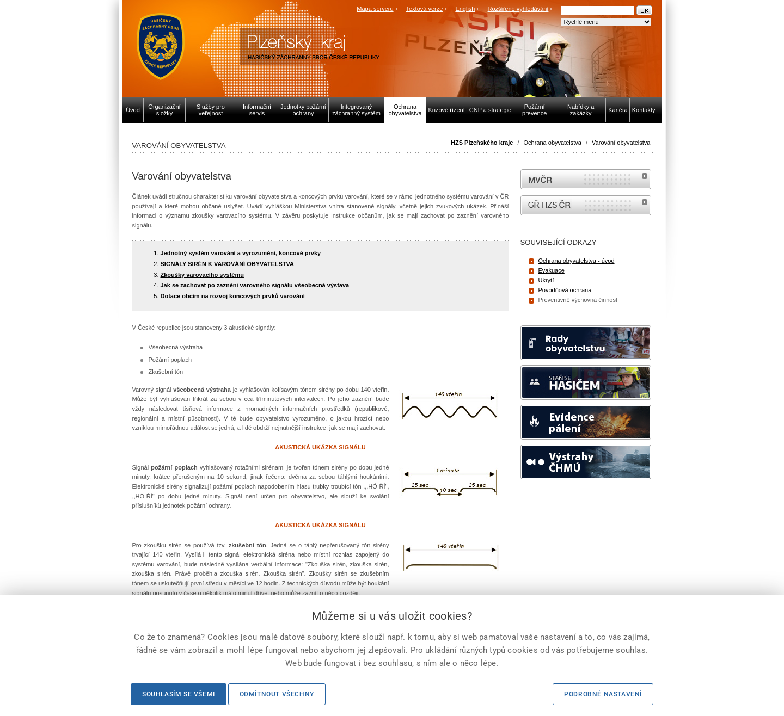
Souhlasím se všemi (178, 694)
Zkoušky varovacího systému (202, 274)
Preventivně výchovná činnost (578, 300)
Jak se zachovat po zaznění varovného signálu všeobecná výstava (255, 285)
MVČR (585, 179)
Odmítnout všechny (277, 694)
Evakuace (551, 270)
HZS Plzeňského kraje (482, 142)
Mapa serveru (375, 8)
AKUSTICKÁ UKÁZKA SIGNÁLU (320, 447)
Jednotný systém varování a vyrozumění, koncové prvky (241, 253)
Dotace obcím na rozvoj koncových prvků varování (233, 296)
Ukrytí (546, 280)
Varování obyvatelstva (621, 142)
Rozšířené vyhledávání (518, 8)
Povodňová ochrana (565, 290)
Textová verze (424, 8)
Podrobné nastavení (603, 694)
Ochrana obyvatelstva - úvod (576, 260)
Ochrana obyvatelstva (552, 142)
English (465, 8)
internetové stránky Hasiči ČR (585, 205)
